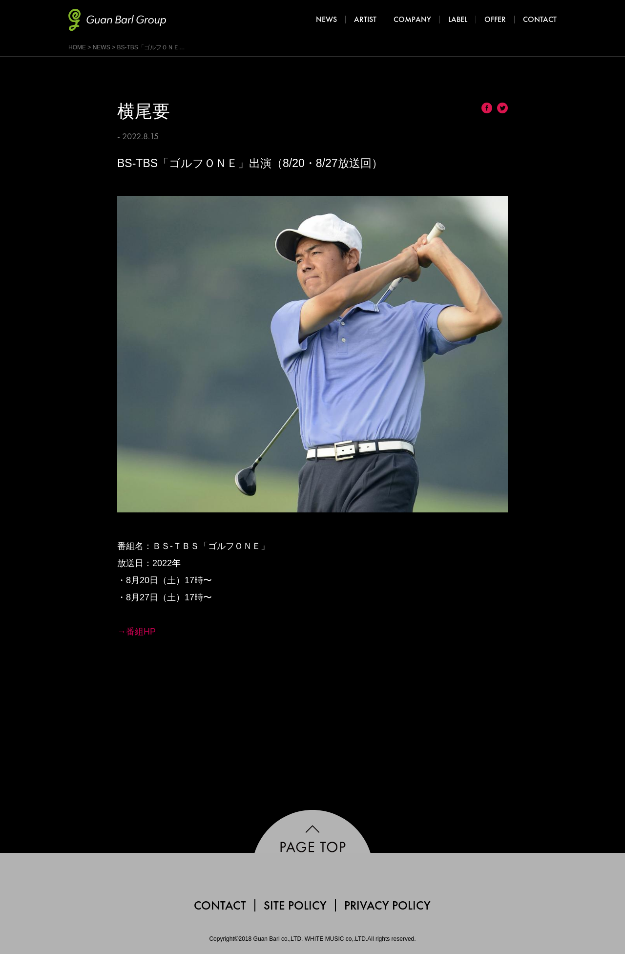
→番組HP (136, 631)
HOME (77, 47)
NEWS (101, 47)
